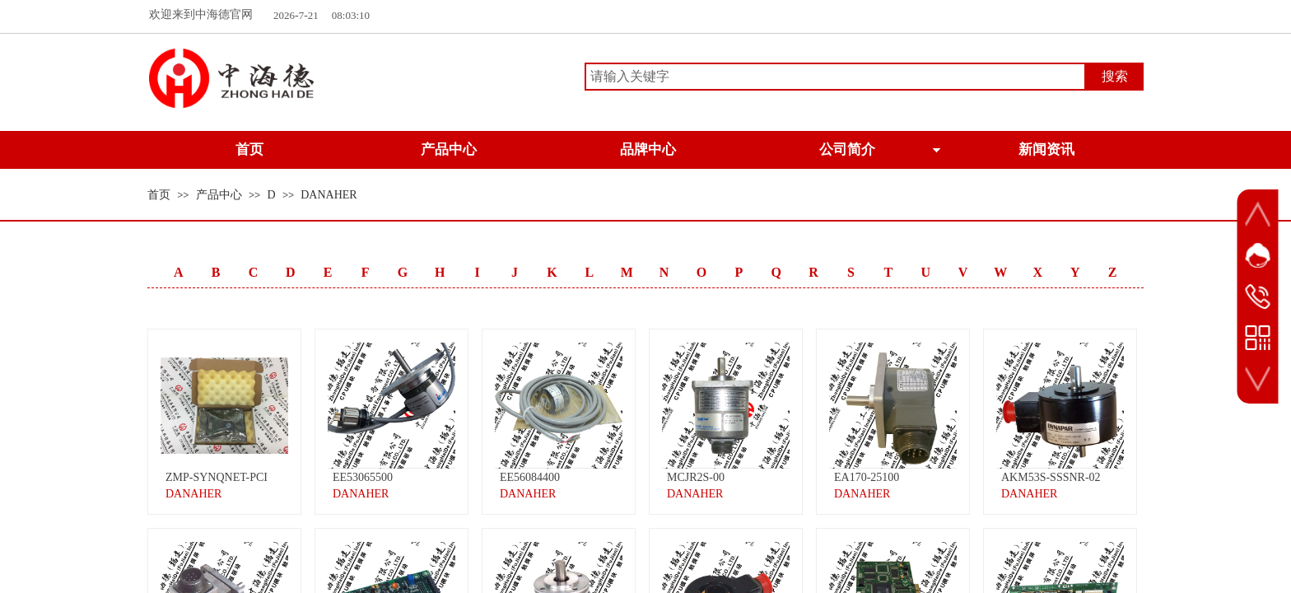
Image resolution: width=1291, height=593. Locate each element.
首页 (158, 195)
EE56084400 (530, 477)
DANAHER (329, 195)
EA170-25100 (866, 477)
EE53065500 (363, 477)
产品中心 (219, 195)
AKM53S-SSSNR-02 (1051, 477)
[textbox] (835, 77)
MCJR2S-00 (696, 477)
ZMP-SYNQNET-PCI (216, 477)
